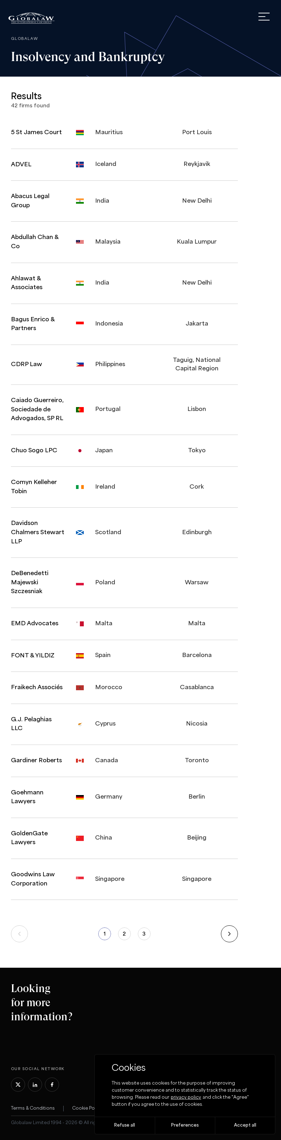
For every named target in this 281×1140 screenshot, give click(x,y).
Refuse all (124, 1125)
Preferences (185, 1125)
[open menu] (264, 16)
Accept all (245, 1125)
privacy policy (186, 1097)
